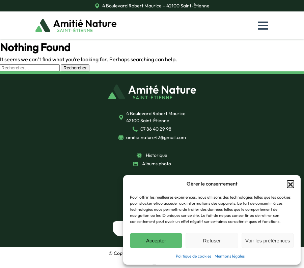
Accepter (156, 240)
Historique (156, 155)
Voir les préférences (267, 240)
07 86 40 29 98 (155, 129)
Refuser (212, 240)
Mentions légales (230, 256)
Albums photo (156, 164)
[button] (290, 183)
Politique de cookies (193, 256)
